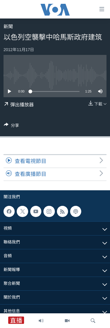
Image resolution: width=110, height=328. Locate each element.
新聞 (8, 26)
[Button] (11, 126)
